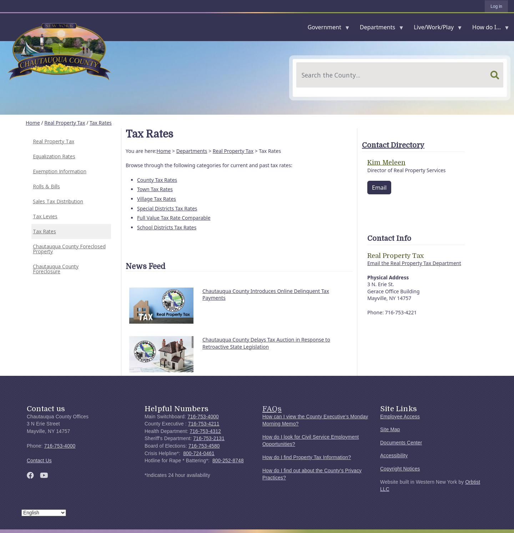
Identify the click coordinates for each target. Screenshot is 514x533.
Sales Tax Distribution (58, 201)
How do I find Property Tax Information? (306, 457)
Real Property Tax (64, 122)
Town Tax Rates (155, 189)
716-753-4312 (205, 431)
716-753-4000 (60, 446)
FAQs (272, 408)
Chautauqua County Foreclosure (56, 269)
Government (326, 28)
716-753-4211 (204, 424)
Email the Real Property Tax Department (414, 263)
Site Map (390, 429)
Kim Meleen (386, 162)
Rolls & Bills (46, 186)
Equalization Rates (54, 156)
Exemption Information (59, 171)
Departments (379, 28)
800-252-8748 (228, 460)
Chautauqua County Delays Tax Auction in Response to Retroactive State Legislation (266, 343)
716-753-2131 (209, 438)
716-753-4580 (204, 446)
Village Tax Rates (156, 198)
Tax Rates (101, 122)
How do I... (488, 28)
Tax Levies (45, 216)
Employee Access (400, 416)
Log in (496, 6)
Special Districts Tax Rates (167, 208)
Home (33, 122)
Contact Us (39, 460)
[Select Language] (43, 512)
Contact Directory (393, 145)
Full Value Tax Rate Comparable (174, 217)
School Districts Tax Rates (166, 227)
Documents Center (401, 442)
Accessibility (394, 455)
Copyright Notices (400, 469)
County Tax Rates (157, 179)
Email (379, 187)
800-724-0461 (199, 453)
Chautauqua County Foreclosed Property (69, 249)
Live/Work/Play (435, 28)
